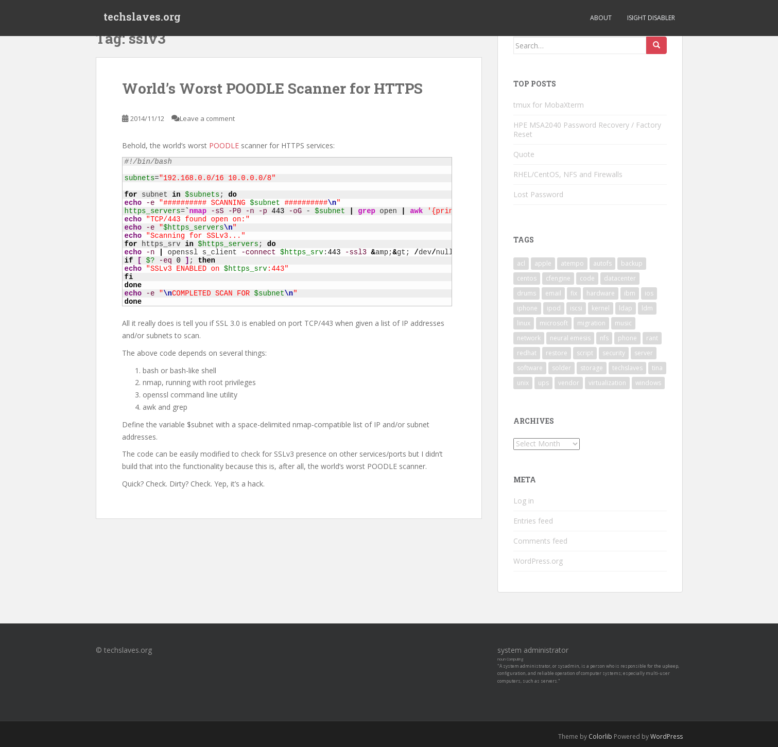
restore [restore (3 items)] (556, 353)
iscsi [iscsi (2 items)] (576, 308)
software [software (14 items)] (530, 367)
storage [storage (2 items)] (591, 367)
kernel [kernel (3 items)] (601, 308)
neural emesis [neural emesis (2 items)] (570, 338)
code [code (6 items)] (587, 278)
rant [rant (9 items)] (652, 338)
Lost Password (538, 194)
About (601, 17)
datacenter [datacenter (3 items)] (620, 278)
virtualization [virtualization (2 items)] (607, 382)
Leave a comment (207, 118)
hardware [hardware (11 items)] (600, 293)
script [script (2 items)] (585, 353)
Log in (523, 501)
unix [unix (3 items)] (523, 382)
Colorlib (600, 736)
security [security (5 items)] (613, 353)
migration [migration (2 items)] (591, 323)
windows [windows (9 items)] (648, 382)
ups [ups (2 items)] (543, 382)
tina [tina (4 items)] (657, 367)
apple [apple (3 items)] (542, 263)
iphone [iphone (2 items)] (527, 308)
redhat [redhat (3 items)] (527, 353)
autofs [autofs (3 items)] (602, 263)
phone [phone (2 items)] (627, 338)
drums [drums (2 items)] (526, 293)
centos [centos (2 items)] (527, 278)
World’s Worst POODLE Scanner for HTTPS (272, 88)
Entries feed (533, 521)
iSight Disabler (651, 17)
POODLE (225, 145)
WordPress (666, 736)
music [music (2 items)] (623, 323)
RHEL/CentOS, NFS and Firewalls (568, 174)
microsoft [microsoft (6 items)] (554, 323)
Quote (523, 154)
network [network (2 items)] (529, 338)
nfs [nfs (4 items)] (604, 338)
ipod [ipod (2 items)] (554, 308)
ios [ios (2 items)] (649, 293)
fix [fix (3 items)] (573, 293)
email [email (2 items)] (553, 293)
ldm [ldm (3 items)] (647, 308)
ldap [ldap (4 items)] (625, 308)
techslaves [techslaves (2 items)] (627, 367)
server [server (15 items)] (643, 353)
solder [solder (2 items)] (561, 367)
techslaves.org (142, 18)
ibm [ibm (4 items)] (629, 293)
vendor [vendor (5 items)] (568, 382)
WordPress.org (538, 561)
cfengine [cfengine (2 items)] (558, 278)
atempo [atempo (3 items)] (572, 263)
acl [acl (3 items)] (521, 263)
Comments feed (540, 541)
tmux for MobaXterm (548, 105)
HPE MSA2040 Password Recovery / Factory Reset (587, 129)
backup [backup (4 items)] (632, 263)
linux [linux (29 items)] (523, 323)
